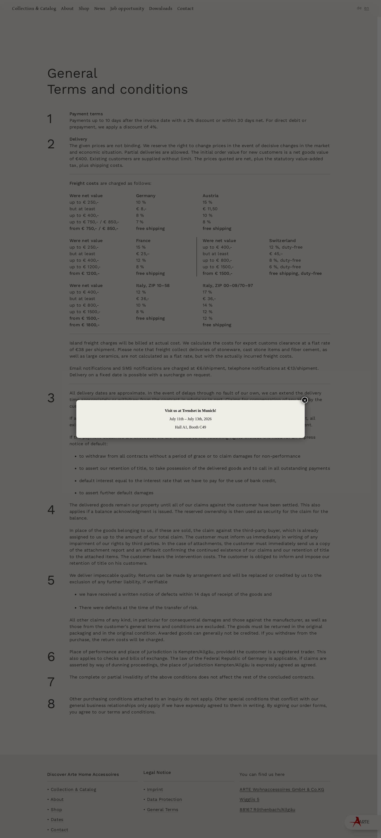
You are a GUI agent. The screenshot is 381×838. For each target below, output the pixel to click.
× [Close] (304, 400)
